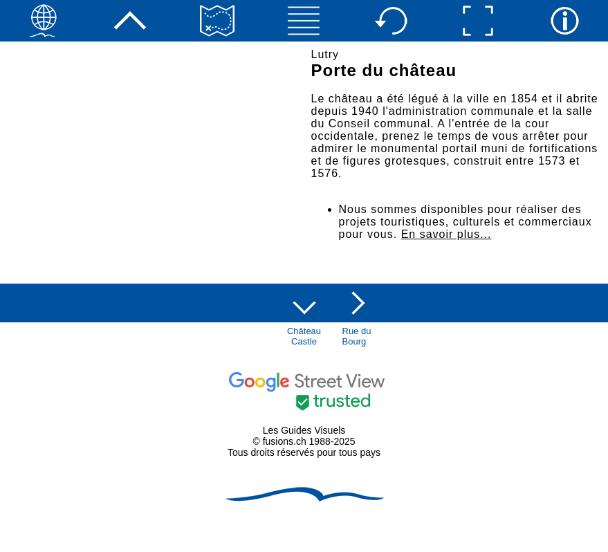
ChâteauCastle (304, 336)
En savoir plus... (446, 234)
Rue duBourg (356, 336)
